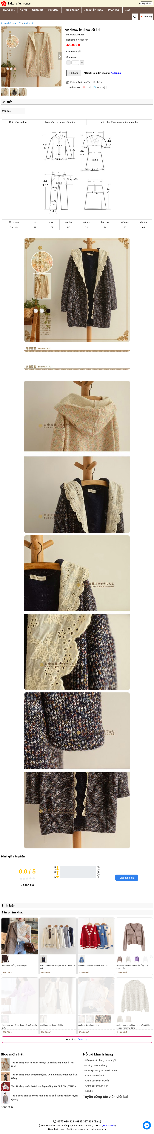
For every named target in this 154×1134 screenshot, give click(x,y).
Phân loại (113, 10)
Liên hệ (89, 1091)
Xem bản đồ (109, 1125)
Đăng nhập (145, 3)
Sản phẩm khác (93, 10)
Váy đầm (53, 10)
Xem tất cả (8, 1106)
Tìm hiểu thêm (94, 82)
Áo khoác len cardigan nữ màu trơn (93, 965)
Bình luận (101, 87)
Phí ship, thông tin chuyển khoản (101, 1070)
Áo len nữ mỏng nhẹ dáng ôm (15, 965)
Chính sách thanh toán (96, 1085)
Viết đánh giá (127, 878)
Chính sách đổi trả (94, 1075)
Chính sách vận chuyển (97, 1080)
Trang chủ (9, 10)
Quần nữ (37, 10)
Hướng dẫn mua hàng (96, 1065)
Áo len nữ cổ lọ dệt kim (88, 1025)
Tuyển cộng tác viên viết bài (105, 1097)
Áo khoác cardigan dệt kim (51, 1025)
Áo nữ (23, 10)
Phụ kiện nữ (71, 10)
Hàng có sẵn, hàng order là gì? (100, 1060)
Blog (127, 10)
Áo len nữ (29, 23)
